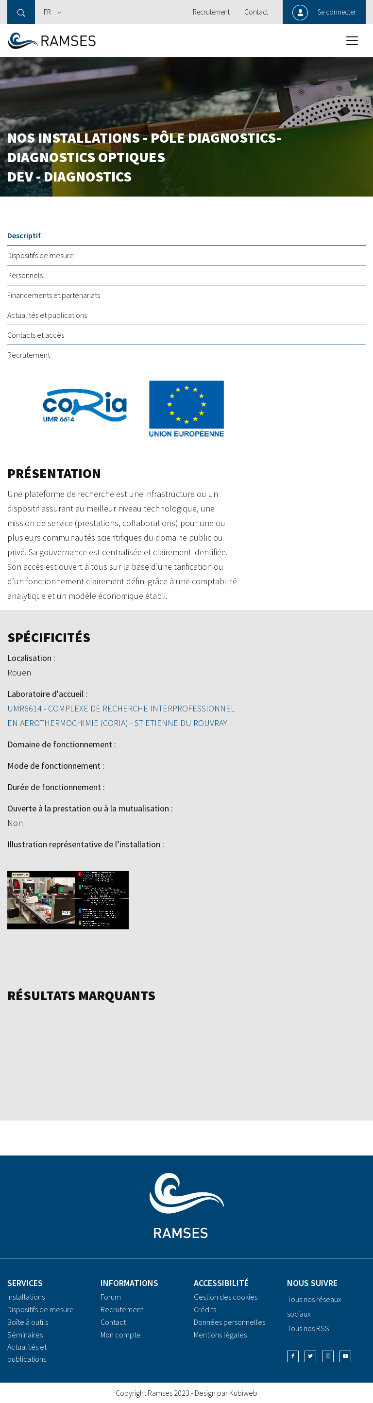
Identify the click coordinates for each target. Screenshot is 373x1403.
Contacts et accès (35, 335)
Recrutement (211, 12)
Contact (256, 12)
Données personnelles (229, 1322)
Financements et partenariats (53, 295)
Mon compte (121, 1334)
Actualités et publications (47, 315)
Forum (111, 1297)
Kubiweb (243, 1393)
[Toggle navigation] (352, 40)
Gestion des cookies (225, 1297)
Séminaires (25, 1334)
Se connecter (337, 12)
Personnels (25, 275)
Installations (26, 1297)
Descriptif (24, 235)
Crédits (205, 1309)
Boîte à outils (27, 1322)
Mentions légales (220, 1334)
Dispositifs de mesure (40, 255)
